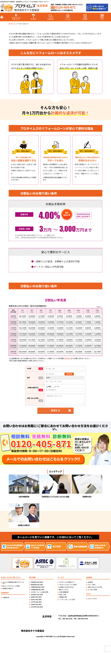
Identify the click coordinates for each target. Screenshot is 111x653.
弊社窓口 (68, 490)
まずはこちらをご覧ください (16, 17)
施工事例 (33, 17)
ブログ (102, 17)
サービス (67, 17)
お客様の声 (50, 17)
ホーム (13, 24)
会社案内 (85, 17)
